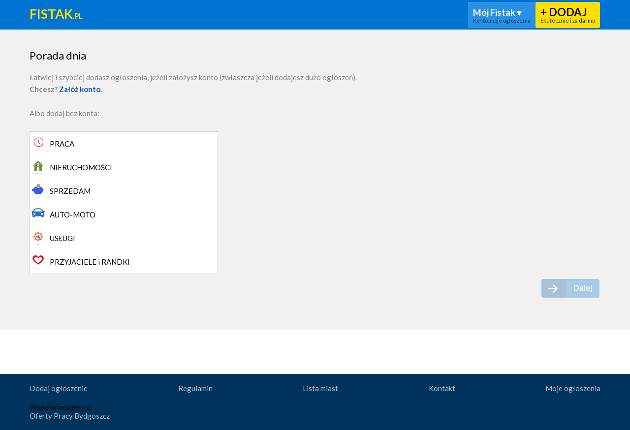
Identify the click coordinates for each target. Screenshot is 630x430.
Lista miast (320, 388)
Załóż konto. (80, 89)
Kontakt (442, 388)
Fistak (56, 14)
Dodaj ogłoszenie (59, 388)
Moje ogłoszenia (572, 388)
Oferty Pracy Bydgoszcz (70, 415)
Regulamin (195, 388)
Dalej (582, 288)
